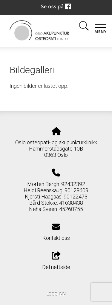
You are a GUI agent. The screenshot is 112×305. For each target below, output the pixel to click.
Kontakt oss (56, 238)
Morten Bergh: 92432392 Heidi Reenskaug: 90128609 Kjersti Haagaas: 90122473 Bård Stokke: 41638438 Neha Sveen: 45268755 (56, 196)
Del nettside (56, 261)
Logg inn (56, 294)
